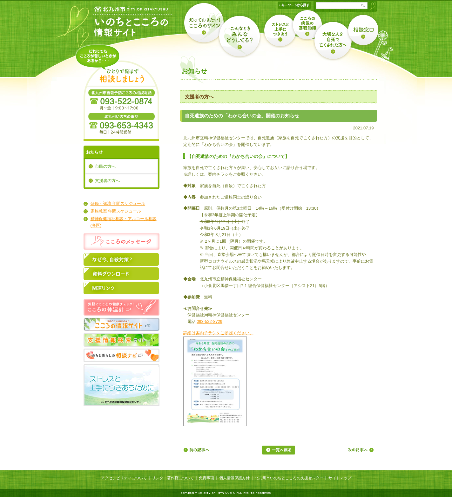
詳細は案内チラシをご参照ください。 (218, 332)
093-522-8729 (209, 321)
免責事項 (206, 478)
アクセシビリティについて (124, 478)
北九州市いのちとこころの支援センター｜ (291, 478)
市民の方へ (105, 166)
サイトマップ (339, 478)
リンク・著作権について (173, 478)
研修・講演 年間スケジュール (118, 203)
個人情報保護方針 (234, 478)
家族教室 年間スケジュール (116, 211)
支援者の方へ (107, 180)
